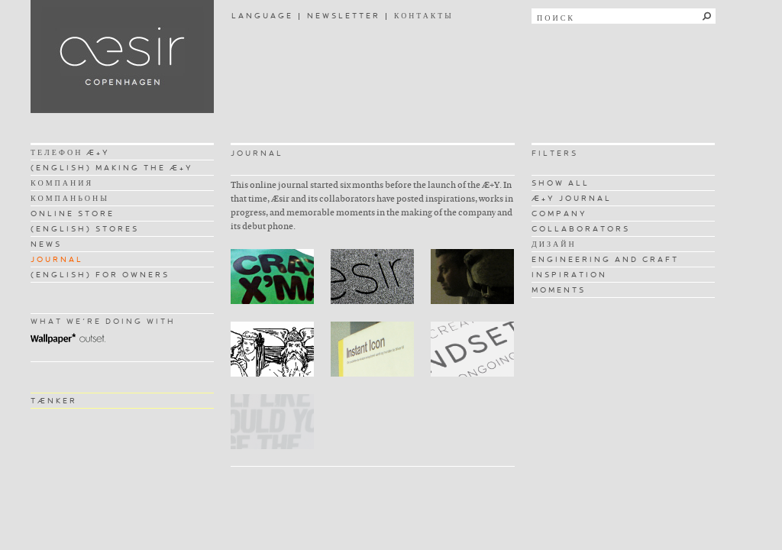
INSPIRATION (569, 274)
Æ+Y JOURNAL (572, 198)
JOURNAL (57, 259)
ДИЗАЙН (554, 244)
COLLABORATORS (581, 229)
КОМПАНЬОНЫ (70, 198)
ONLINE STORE (73, 213)
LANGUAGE (262, 15)
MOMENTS (559, 290)
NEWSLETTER (343, 15)
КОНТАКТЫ (424, 15)
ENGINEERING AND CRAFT (605, 259)
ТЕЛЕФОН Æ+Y (70, 152)
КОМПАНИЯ (62, 183)
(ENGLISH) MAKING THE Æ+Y (112, 167)
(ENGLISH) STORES (85, 229)
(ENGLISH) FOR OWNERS (100, 274)
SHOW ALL (561, 183)
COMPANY (559, 213)
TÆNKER (54, 400)
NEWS (46, 244)
